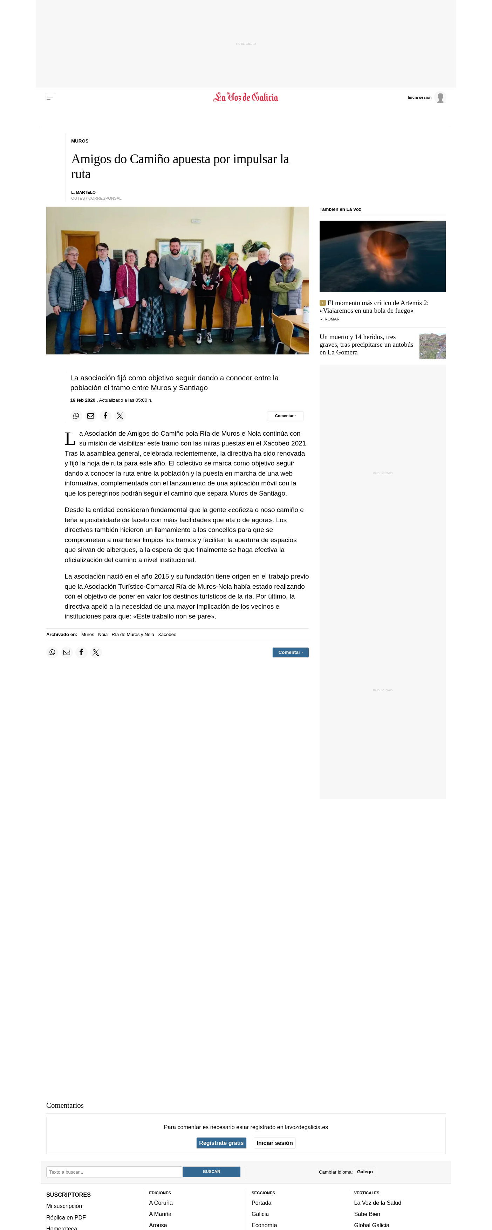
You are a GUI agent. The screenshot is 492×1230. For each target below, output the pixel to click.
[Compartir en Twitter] (120, 416)
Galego (365, 1171)
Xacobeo (167, 634)
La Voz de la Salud (378, 1203)
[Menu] (51, 97)
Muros (87, 634)
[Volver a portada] (246, 97)
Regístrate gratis (221, 1143)
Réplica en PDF (66, 1217)
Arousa (158, 1225)
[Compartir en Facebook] (105, 416)
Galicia (260, 1214)
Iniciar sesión (275, 1143)
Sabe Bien (367, 1214)
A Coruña (161, 1203)
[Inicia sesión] (426, 97)
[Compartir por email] (91, 416)
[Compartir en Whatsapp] (76, 416)
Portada (262, 1203)
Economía (264, 1225)
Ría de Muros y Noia (133, 634)
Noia (103, 634)
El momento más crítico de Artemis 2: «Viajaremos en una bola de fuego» (374, 306)
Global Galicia (371, 1225)
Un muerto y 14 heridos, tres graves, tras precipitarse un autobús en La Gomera (367, 344)
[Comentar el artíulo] (285, 416)
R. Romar (330, 319)
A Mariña (160, 1214)
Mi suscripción (64, 1206)
